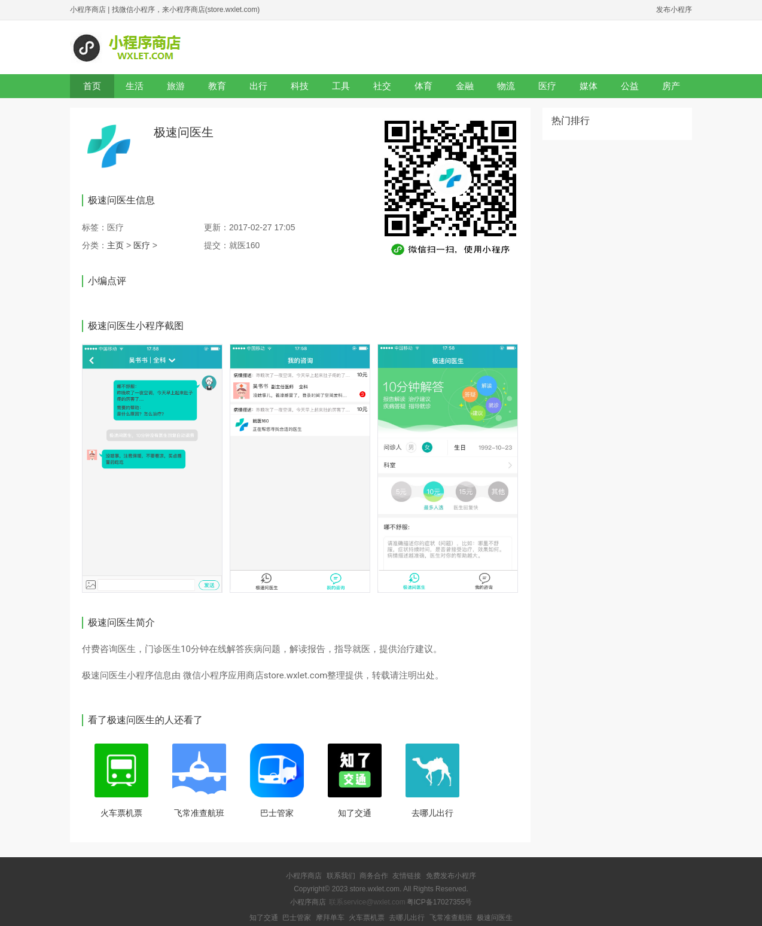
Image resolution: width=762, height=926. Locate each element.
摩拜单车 (330, 917)
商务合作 (373, 876)
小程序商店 (88, 9)
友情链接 (406, 876)
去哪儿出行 (432, 813)
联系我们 (341, 876)
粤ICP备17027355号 (439, 902)
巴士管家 (277, 813)
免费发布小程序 (451, 876)
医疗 (141, 245)
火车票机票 (121, 813)
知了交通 (354, 813)
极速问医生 (495, 917)
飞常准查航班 (199, 813)
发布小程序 (674, 9)
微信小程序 (205, 675)
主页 (115, 245)
